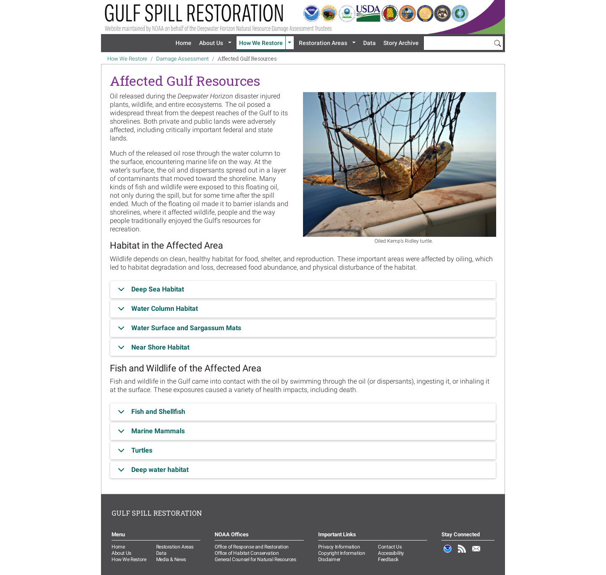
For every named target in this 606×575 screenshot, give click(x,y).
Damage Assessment (182, 59)
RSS (462, 553)
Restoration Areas (323, 43)
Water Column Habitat (156, 311)
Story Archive (401, 43)
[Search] (497, 43)
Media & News (171, 559)
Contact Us (389, 547)
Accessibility (391, 553)
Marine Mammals (150, 433)
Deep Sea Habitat (149, 291)
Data (369, 43)
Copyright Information (341, 553)
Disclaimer (329, 559)
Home (183, 43)
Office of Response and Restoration (251, 547)
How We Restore (261, 43)
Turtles (133, 452)
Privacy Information (339, 547)
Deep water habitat (152, 472)
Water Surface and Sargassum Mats (178, 330)
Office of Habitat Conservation (247, 553)
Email (476, 553)
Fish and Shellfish (150, 414)
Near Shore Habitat (152, 349)
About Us (211, 43)
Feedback (388, 559)
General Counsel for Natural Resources (255, 559)
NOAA (448, 553)
